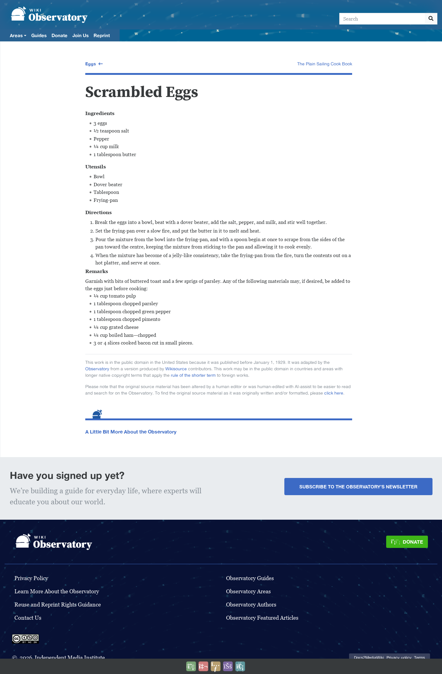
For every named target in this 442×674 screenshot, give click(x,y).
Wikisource (176, 368)
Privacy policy (399, 657)
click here (333, 393)
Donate (59, 35)
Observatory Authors (251, 604)
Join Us (80, 35)
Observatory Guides (250, 578)
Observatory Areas (248, 591)
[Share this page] (216, 666)
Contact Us (27, 617)
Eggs (90, 63)
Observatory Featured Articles (262, 617)
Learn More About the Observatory (56, 591)
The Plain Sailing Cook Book (324, 63)
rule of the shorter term (193, 375)
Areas (16, 35)
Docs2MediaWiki (369, 657)
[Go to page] (431, 19)
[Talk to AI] (203, 666)
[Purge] (240, 666)
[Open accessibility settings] (228, 666)
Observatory (97, 368)
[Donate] (407, 542)
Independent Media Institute (70, 657)
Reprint (102, 35)
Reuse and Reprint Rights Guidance (57, 604)
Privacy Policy (31, 578)
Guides (39, 35)
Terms (419, 657)
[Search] (382, 19)
